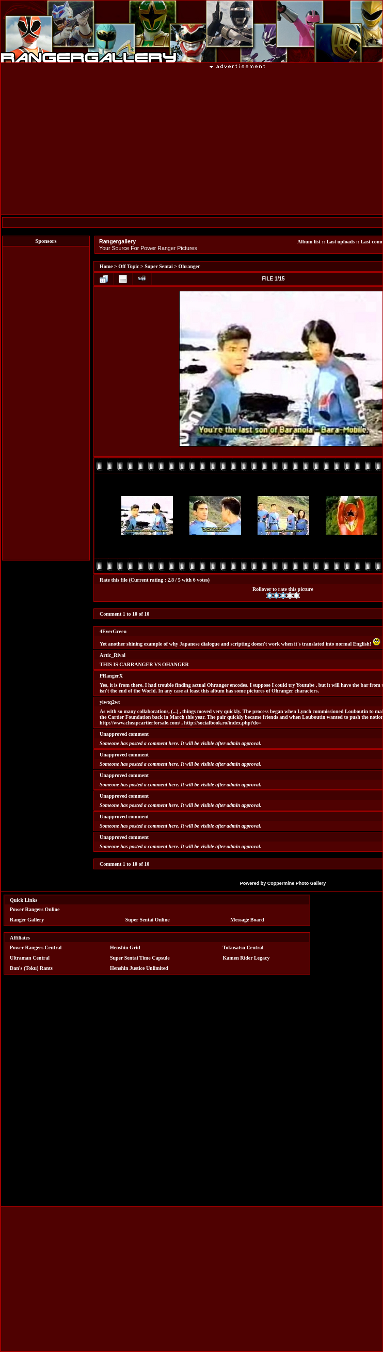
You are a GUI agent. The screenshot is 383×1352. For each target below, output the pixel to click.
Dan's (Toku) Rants (31, 968)
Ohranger (189, 266)
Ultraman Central (30, 958)
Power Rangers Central (35, 947)
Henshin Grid (125, 947)
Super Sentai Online (147, 919)
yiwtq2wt (110, 702)
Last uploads (340, 241)
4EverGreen (113, 631)
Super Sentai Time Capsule (140, 958)
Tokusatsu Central (243, 947)
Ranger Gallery (27, 919)
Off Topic (128, 266)
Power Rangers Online (34, 909)
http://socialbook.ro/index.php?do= (223, 723)
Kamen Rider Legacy (246, 958)
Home (106, 266)
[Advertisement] (46, 403)
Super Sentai (159, 266)
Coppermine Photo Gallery (296, 883)
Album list (309, 241)
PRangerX (111, 676)
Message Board (247, 919)
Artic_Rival (112, 655)
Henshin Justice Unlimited (139, 968)
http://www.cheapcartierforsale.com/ (140, 723)
